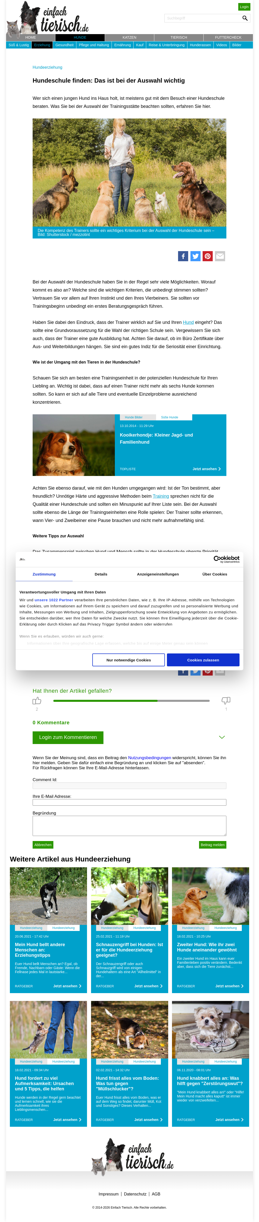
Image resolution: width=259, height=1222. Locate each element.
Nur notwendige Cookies (128, 660)
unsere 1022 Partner (54, 600)
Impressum (109, 1194)
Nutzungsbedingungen (149, 757)
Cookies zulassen (203, 660)
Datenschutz (135, 1194)
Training (161, 496)
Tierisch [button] (179, 37)
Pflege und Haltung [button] (94, 45)
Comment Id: (45, 779)
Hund (188, 322)
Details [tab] (101, 574)
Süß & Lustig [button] (19, 45)
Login (244, 7)
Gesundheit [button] (64, 45)
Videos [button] (221, 45)
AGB (156, 1194)
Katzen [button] (129, 37)
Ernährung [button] (122, 45)
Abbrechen (43, 845)
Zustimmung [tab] (44, 574)
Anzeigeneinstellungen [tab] (158, 574)
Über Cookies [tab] (215, 574)
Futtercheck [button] (228, 37)
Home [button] (30, 37)
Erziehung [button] (42, 45)
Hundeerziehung (47, 67)
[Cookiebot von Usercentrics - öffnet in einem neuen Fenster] (217, 559)
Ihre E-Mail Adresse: (52, 796)
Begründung (44, 813)
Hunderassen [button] (200, 45)
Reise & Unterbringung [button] (167, 45)
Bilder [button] (237, 45)
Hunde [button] (80, 37)
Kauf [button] (139, 45)
